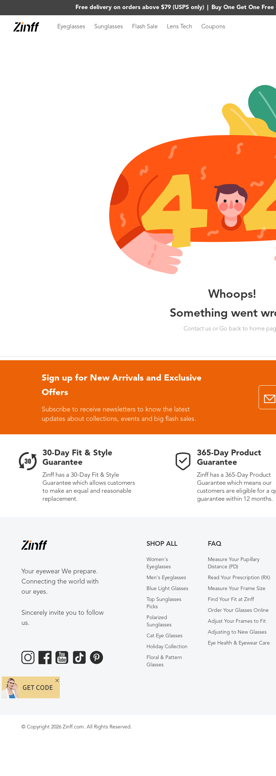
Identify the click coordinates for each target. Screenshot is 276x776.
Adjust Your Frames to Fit (237, 621)
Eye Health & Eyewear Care (239, 643)
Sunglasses (108, 27)
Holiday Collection (167, 646)
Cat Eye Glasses (164, 635)
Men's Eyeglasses (166, 577)
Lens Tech (179, 27)
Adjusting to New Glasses (237, 632)
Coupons (213, 27)
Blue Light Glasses (167, 588)
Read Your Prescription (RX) (239, 577)
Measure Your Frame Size (236, 588)
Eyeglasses (71, 27)
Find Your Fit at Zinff (231, 599)
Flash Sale (145, 27)
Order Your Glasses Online (238, 610)
